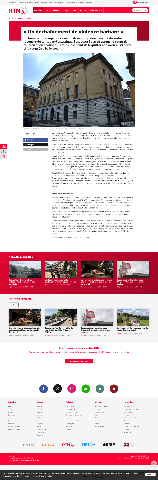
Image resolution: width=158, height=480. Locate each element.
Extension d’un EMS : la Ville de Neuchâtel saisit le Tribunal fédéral (59, 330)
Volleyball (40, 415)
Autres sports (41, 432)
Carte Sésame (58, 2)
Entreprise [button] (22, 2)
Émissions (56, 10)
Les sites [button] (12, 2)
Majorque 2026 (95, 10)
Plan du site (35, 460)
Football (39, 406)
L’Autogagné (70, 423)
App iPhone (100, 388)
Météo (97, 415)
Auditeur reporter (14, 426)
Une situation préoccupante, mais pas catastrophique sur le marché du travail (96, 282)
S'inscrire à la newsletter (79, 361)
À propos (127, 406)
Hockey (39, 409)
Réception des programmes (133, 409)
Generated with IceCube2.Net (140, 458)
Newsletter (127, 432)
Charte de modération (131, 426)
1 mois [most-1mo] (35, 305)
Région (30, 18)
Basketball (40, 412)
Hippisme (40, 423)
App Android (114, 388)
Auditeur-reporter (140, 2)
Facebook (43, 388)
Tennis (39, 426)
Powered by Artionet (123, 458)
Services (83, 10)
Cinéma (97, 409)
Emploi (97, 423)
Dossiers (11, 423)
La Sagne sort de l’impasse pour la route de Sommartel (132, 329)
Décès (51, 2)
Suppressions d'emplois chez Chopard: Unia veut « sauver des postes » (131, 282)
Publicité (127, 415)
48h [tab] (13, 305)
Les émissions (70, 406)
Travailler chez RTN (130, 418)
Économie (11, 415)
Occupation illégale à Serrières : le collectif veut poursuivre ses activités (24, 282)
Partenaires (127, 421)
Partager (29, 140)
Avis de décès (99, 426)
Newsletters (85, 388)
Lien (28, 149)
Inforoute (30, 2)
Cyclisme (40, 418)
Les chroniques (71, 409)
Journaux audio (13, 421)
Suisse (10, 409)
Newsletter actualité (14, 429)
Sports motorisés (42, 429)
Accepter (150, 475)
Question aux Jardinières (74, 421)
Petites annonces (100, 418)
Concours (69, 429)
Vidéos (74, 10)
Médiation (127, 423)
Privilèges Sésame (71, 2)
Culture (10, 418)
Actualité (38, 10)
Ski (38, 421)
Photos (66, 10)
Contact (126, 429)
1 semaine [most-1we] (24, 305)
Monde (10, 412)
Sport (46, 10)
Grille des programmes (73, 415)
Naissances (44, 2)
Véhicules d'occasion (84, 2)
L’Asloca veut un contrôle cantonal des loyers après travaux (60, 281)
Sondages (69, 426)
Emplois (36, 2)
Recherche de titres (72, 412)
